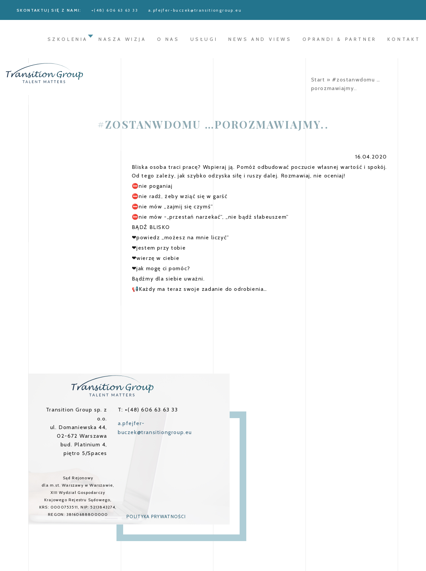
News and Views (260, 39)
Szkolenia (68, 39)
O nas (168, 39)
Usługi (204, 39)
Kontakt (404, 39)
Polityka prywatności (156, 516)
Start (318, 79)
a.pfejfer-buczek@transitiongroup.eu (195, 10)
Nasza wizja (122, 39)
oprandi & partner (340, 39)
